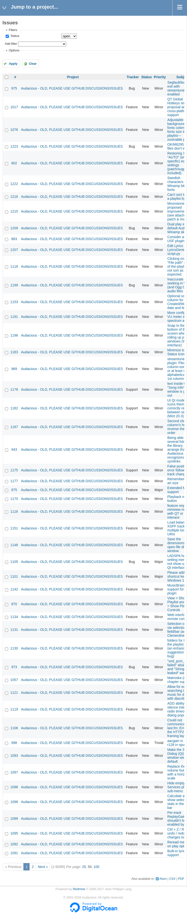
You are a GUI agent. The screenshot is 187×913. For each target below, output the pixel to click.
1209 (14, 228)
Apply (13, 63)
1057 (14, 680)
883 (14, 239)
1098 (14, 787)
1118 (14, 266)
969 (14, 369)
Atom (163, 879)
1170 (14, 499)
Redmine (79, 889)
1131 (14, 630)
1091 (14, 853)
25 (84, 867)
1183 (14, 352)
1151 (14, 528)
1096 (14, 802)
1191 (14, 317)
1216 (14, 197)
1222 (14, 184)
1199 (14, 285)
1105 (14, 562)
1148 (14, 545)
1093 (14, 756)
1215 (14, 211)
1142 (14, 589)
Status (14, 36)
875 (14, 490)
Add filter (11, 44)
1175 (14, 470)
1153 (14, 302)
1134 (14, 617)
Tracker (133, 77)
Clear (33, 63)
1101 (14, 576)
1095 (14, 833)
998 (14, 743)
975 (14, 88)
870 (14, 604)
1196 (14, 335)
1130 (14, 648)
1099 (14, 818)
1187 (14, 427)
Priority (160, 77)
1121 (14, 693)
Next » (43, 867)
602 (14, 163)
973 (14, 667)
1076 (14, 130)
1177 (14, 481)
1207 (14, 250)
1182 (14, 408)
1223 (14, 146)
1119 (14, 709)
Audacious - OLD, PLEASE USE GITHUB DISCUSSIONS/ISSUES (72, 88)
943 (14, 449)
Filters (13, 30)
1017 (14, 107)
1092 (14, 844)
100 (96, 867)
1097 (14, 772)
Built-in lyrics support (177, 853)
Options (14, 50)
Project (72, 77)
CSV (172, 879)
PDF (181, 879)
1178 (14, 389)
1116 (14, 511)
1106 (14, 728)
